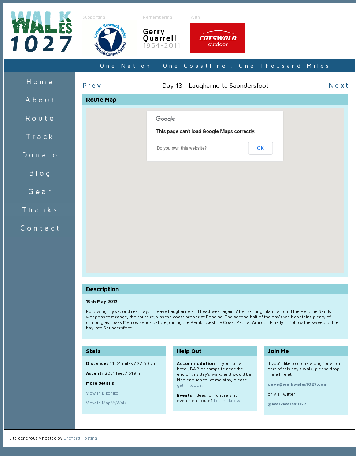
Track (39, 136)
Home (39, 81)
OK (260, 148)
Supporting (93, 17)
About (39, 100)
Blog (39, 173)
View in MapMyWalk (106, 402)
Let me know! (228, 400)
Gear (39, 191)
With (195, 17)
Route (39, 118)
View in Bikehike (102, 393)
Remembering (157, 17)
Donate (39, 155)
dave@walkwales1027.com (298, 384)
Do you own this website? (182, 148)
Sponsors (39, 210)
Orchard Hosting (80, 438)
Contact (39, 228)
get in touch (189, 385)
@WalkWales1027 (287, 404)
